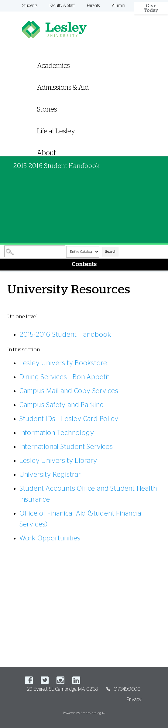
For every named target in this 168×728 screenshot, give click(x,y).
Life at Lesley (56, 131)
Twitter (45, 680)
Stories (47, 109)
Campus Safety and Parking (61, 405)
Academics (53, 65)
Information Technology (56, 432)
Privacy (134, 699)
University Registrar (50, 474)
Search (110, 251)
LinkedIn (76, 680)
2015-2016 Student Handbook (65, 334)
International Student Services (66, 446)
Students (29, 6)
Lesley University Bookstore (63, 363)
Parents (93, 6)
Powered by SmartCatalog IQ (84, 713)
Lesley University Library (58, 460)
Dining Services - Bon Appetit (64, 377)
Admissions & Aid (63, 87)
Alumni (118, 6)
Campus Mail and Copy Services (68, 391)
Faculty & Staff (62, 6)
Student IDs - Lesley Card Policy (68, 419)
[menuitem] (84, 102)
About (46, 153)
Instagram (60, 680)
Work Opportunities (50, 538)
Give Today (151, 8)
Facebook (29, 680)
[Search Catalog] (34, 251)
